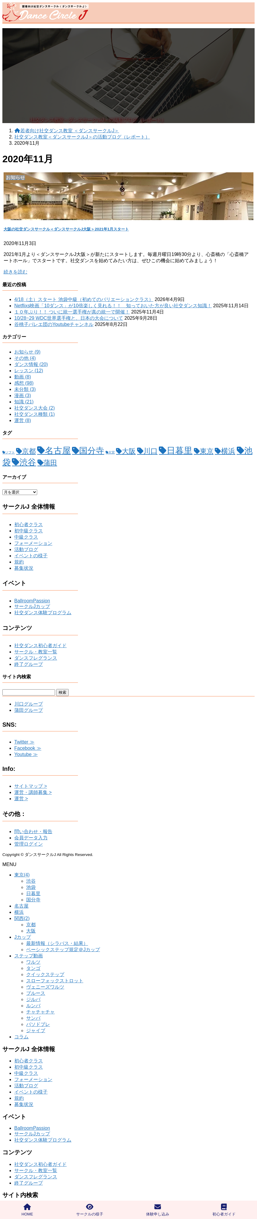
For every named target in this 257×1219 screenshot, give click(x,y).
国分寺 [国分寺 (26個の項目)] (91, 450)
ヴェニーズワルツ (45, 986)
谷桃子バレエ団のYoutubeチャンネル (53, 324)
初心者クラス (28, 524)
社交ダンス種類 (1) (34, 414)
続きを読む (15, 271)
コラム (21, 1036)
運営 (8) (22, 420)
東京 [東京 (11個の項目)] (207, 451)
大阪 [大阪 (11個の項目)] (129, 451)
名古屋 (21, 905)
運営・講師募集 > (33, 792)
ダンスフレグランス (35, 658)
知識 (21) (24, 401)
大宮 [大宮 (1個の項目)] (111, 452)
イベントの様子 (31, 555)
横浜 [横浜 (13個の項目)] (228, 451)
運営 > (21, 798)
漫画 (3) (22, 395)
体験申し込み (157, 1210)
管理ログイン (28, 843)
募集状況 (23, 568)
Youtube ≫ (26, 754)
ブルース (35, 993)
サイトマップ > (30, 786)
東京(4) (22, 874)
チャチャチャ (40, 1011)
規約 (19, 561)
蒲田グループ (28, 710)
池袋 (31, 887)
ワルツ (33, 962)
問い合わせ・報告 (33, 831)
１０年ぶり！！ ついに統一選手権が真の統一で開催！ (72, 311)
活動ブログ (26, 549)
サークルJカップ (32, 606)
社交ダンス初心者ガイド (40, 645)
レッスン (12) (28, 370)
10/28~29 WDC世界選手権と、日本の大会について (68, 318)
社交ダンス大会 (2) (34, 407)
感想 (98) (24, 383)
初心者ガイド (224, 1210)
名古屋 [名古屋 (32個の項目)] (58, 450)
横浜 (19, 912)
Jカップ (22, 937)
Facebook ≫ (27, 748)
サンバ (33, 1018)
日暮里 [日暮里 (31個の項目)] (179, 450)
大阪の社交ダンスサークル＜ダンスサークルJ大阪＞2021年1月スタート (66, 229)
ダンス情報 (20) (31, 364)
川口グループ (28, 703)
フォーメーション (33, 543)
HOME (27, 1210)
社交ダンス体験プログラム (42, 612)
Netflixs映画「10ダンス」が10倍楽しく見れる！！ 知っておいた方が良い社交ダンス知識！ (113, 305)
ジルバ (33, 999)
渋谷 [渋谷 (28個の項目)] (27, 462)
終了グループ (28, 664)
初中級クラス (28, 530)
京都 (31, 924)
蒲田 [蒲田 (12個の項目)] (50, 463)
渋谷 (31, 881)
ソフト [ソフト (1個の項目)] (10, 452)
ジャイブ (35, 1030)
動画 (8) (22, 376)
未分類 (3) (25, 389)
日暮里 (33, 893)
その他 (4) (25, 358)
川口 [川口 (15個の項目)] (150, 451)
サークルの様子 (89, 1210)
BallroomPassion (32, 600)
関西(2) (22, 918)
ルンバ (33, 1005)
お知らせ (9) (27, 351)
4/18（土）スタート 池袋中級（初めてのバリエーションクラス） (83, 299)
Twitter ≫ (24, 741)
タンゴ (33, 968)
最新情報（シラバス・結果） (57, 943)
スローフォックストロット (54, 980)
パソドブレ (38, 1024)
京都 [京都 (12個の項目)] (29, 451)
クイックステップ (45, 974)
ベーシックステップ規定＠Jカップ (63, 949)
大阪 (31, 930)
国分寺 (33, 899)
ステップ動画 (28, 955)
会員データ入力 (31, 837)
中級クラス (26, 537)
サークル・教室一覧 (35, 651)
